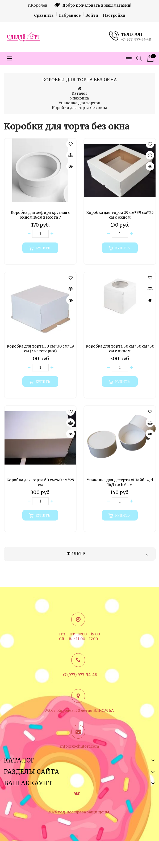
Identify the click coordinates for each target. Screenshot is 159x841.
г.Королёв (37, 5)
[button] (70, 144)
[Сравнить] (70, 155)
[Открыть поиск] (139, 58)
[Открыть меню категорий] (9, 58)
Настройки (114, 15)
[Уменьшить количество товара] (29, 234)
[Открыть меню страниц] (128, 58)
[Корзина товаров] (149, 58)
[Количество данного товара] (40, 234)
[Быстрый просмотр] (70, 166)
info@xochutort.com (79, 746)
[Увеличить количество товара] (52, 234)
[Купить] (40, 247)
